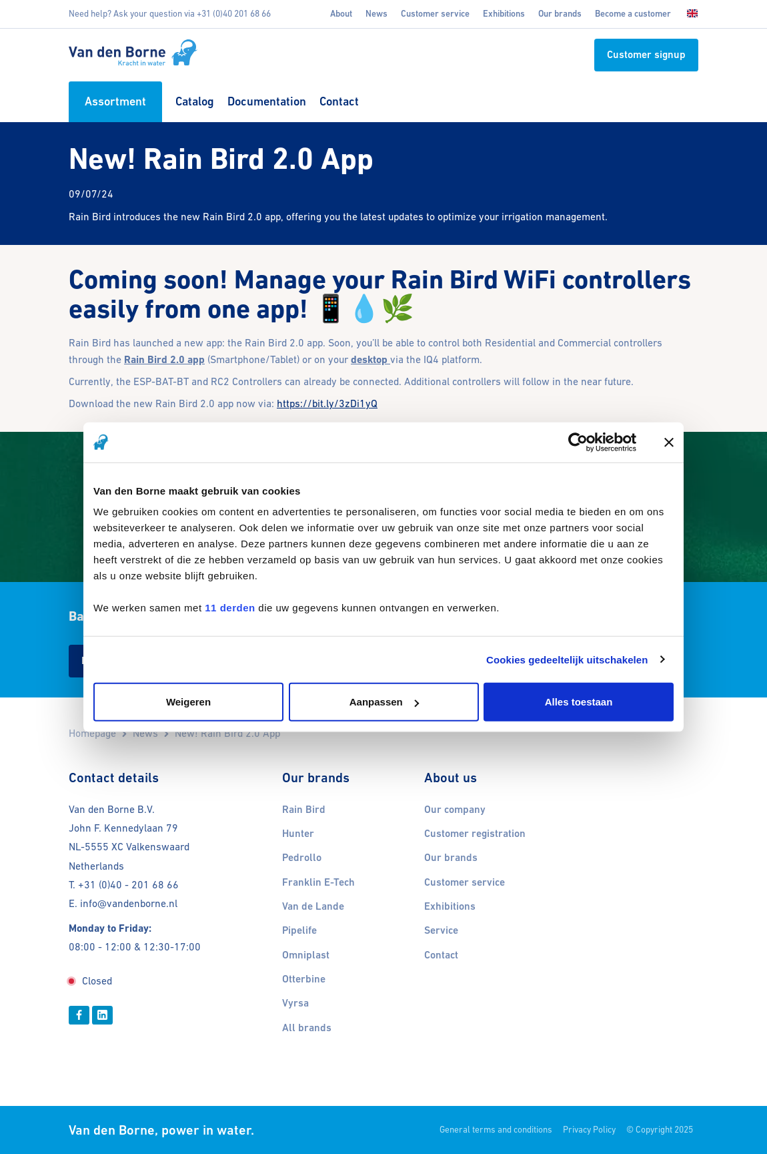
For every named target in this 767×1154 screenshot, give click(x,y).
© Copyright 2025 (659, 1130)
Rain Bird (303, 810)
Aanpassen (384, 701)
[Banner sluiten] (669, 442)
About (341, 14)
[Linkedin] (102, 1015)
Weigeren (188, 701)
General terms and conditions (496, 1130)
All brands (306, 1028)
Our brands (560, 14)
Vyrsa (295, 1003)
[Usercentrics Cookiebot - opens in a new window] (578, 442)
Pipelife (299, 930)
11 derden (230, 607)
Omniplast (305, 955)
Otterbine (303, 979)
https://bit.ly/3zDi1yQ (327, 403)
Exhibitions (504, 14)
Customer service (435, 14)
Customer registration (475, 834)
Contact (441, 955)
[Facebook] (79, 1015)
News (376, 14)
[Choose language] (688, 14)
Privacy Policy (589, 1130)
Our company (455, 810)
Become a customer (633, 14)
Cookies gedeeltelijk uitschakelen (567, 659)
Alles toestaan (579, 701)
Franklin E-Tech (318, 882)
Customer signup (646, 55)
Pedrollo (301, 858)
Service (441, 930)
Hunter (298, 834)
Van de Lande (313, 906)
